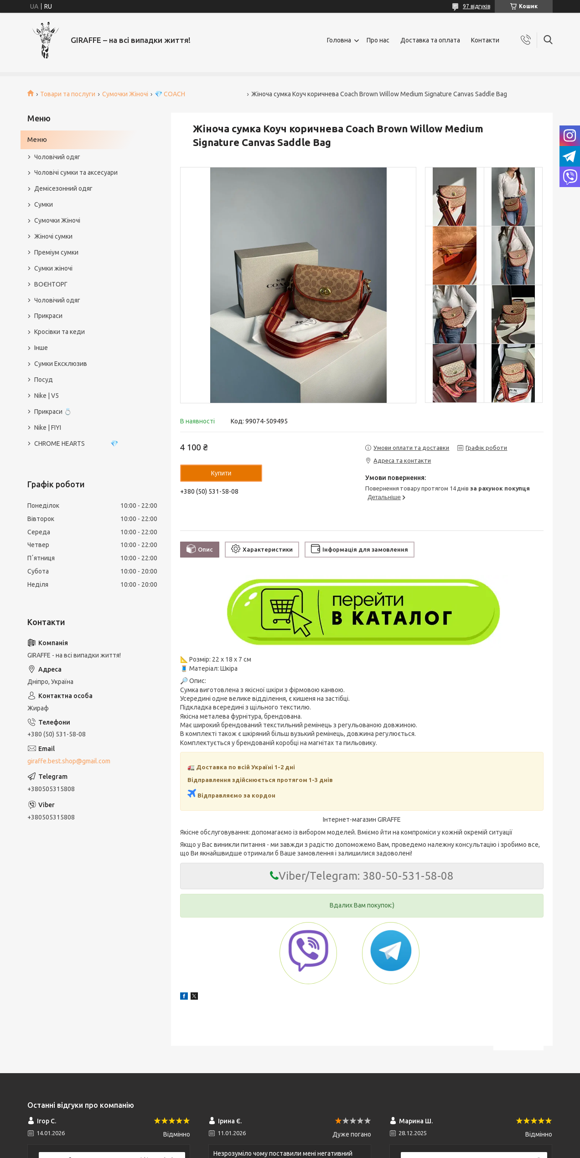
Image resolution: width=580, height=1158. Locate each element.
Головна (339, 40)
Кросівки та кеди (59, 331)
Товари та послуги (67, 94)
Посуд (43, 379)
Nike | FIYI (47, 427)
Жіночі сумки (53, 236)
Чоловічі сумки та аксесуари (76, 172)
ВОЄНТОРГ (50, 284)
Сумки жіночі (53, 268)
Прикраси (48, 315)
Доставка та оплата (430, 40)
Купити (221, 473)
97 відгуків (476, 6)
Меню (37, 139)
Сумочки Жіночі (125, 94)
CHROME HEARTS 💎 (76, 443)
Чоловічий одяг (57, 157)
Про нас (378, 40)
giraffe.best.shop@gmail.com (68, 761)
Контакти (485, 40)
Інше (41, 347)
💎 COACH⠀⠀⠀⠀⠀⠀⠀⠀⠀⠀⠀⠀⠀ (199, 94)
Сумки (43, 204)
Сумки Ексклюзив (60, 363)
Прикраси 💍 (53, 411)
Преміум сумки (56, 252)
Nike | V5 (46, 395)
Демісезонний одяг (63, 188)
